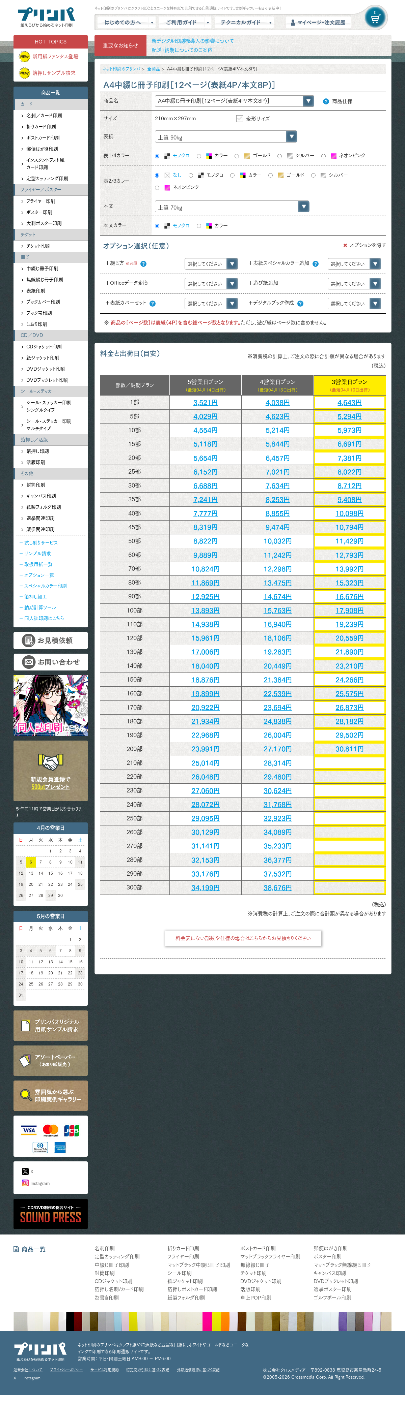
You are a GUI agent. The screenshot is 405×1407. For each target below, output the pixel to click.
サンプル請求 (37, 553)
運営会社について (28, 1370)
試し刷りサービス (41, 542)
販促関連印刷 (40, 529)
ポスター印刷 (39, 212)
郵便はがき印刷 (42, 149)
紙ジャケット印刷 (42, 357)
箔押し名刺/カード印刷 (119, 1289)
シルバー (300, 156)
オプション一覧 (39, 575)
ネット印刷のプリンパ (121, 69)
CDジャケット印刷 (44, 346)
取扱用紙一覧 (38, 564)
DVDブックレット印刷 (47, 380)
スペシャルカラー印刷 (45, 586)
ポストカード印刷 (43, 137)
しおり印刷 (36, 324)
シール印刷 (179, 1273)
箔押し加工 (35, 596)
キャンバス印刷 (41, 496)
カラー (216, 156)
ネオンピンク (347, 156)
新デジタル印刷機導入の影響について (193, 40)
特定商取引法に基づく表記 (147, 1370)
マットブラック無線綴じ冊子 (342, 1265)
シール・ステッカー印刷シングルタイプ (49, 406)
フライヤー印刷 (40, 201)
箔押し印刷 (37, 451)
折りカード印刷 (41, 126)
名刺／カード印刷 (44, 115)
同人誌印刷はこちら (44, 618)
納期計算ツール (40, 607)
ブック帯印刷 (39, 313)
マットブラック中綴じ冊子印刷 (198, 1265)
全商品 (153, 69)
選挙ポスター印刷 (333, 1289)
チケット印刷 (38, 246)
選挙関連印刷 (40, 518)
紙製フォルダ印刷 (43, 507)
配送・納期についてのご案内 (182, 50)
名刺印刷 (104, 1248)
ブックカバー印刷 (43, 302)
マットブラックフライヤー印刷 (270, 1256)
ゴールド (257, 156)
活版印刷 (35, 462)
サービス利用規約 (104, 1370)
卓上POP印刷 (255, 1297)
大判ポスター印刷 (44, 223)
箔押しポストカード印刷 (192, 1289)
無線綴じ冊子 (255, 1265)
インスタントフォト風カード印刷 (45, 164)
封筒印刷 (35, 484)
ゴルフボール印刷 (332, 1297)
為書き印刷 (106, 1297)
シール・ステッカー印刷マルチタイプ (49, 425)
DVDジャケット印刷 (45, 369)
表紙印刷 (35, 290)
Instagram (40, 1183)
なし (172, 176)
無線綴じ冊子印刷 (44, 279)
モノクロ (176, 156)
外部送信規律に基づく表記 (198, 1370)
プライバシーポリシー (66, 1370)
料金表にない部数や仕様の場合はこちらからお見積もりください (243, 938)
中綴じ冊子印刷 (42, 268)
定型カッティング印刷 (47, 178)
